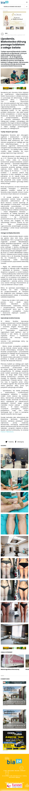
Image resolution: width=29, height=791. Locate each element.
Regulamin (11, 770)
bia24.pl (18, 777)
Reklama (17, 770)
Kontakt (23, 770)
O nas (5, 770)
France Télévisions (7, 432)
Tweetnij (9, 442)
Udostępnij (19, 442)
